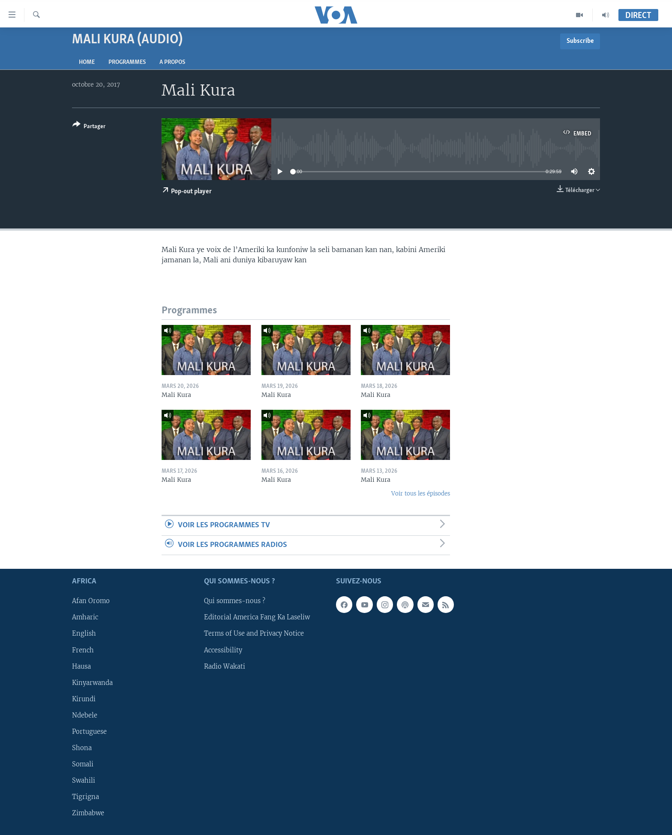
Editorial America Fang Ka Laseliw (257, 617)
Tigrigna (85, 797)
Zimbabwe (88, 813)
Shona (82, 748)
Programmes (127, 62)
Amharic (85, 617)
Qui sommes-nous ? (234, 601)
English (84, 633)
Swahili (83, 780)
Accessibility (223, 650)
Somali (82, 764)
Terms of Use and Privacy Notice (254, 633)
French (83, 650)
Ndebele (84, 715)
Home (87, 62)
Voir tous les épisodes (420, 493)
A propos (172, 62)
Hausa (81, 666)
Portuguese (89, 732)
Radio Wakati (224, 666)
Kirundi (84, 699)
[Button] (88, 127)
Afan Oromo (91, 601)
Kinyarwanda (92, 682)
